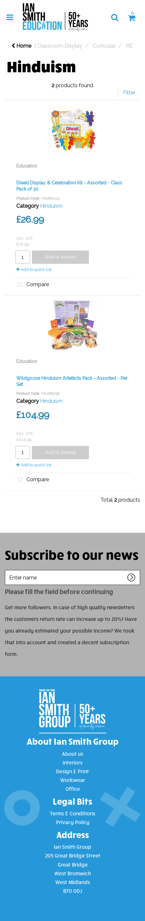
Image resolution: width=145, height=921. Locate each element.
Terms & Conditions (72, 813)
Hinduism (51, 206)
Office (72, 789)
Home (21, 46)
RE (129, 46)
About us (72, 754)
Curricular (104, 46)
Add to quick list (33, 269)
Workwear (72, 780)
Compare (32, 285)
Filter (129, 92)
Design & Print (72, 771)
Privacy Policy (72, 822)
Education (26, 166)
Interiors (72, 762)
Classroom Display (59, 46)
